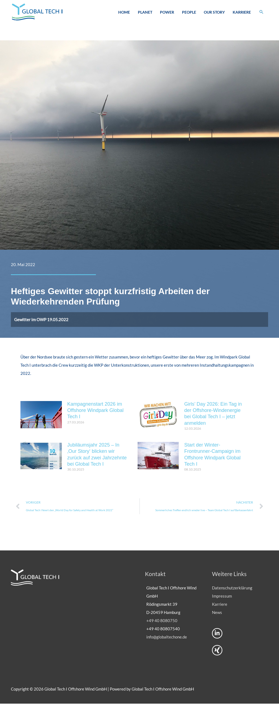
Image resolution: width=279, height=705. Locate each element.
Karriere (241, 12)
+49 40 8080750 (161, 621)
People (189, 12)
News (217, 613)
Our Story (214, 12)
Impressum (222, 597)
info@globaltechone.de (166, 638)
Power (167, 12)
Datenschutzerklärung (232, 589)
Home (124, 12)
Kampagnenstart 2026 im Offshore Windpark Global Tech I (95, 411)
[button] (261, 12)
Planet (145, 12)
